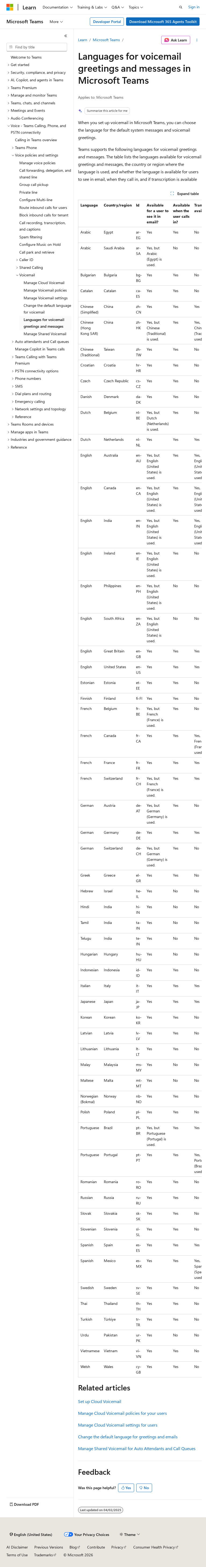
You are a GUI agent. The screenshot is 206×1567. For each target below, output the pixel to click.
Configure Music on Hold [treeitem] (40, 244)
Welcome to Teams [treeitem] (26, 57)
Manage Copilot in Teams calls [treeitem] (40, 348)
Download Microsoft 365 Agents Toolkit (163, 21)
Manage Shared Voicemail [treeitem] (45, 333)
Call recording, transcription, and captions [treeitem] (42, 226)
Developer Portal (107, 21)
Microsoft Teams (106, 39)
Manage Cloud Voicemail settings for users (117, 1425)
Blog (73, 1547)
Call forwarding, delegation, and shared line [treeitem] (45, 173)
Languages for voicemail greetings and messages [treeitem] (44, 323)
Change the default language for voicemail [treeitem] (47, 309)
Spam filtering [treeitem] (30, 236)
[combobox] (36, 47)
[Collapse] (65, 36)
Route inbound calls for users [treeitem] (43, 207)
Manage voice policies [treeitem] (37, 162)
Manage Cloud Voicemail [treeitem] (44, 282)
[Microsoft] (9, 7)
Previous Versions (48, 1547)
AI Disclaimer (17, 1547)
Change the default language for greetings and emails (128, 1436)
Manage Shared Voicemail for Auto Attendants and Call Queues (137, 1448)
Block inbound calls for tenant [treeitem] (43, 214)
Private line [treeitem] (28, 192)
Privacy (117, 1547)
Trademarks (43, 1554)
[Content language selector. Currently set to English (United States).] (31, 1534)
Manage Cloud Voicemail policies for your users (122, 1413)
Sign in (194, 6)
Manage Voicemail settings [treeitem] (46, 297)
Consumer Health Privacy (154, 1547)
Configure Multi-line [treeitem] (35, 199)
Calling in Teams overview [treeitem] (36, 139)
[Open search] (180, 7)
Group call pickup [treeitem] (33, 184)
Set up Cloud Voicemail (99, 1401)
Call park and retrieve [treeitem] (36, 252)
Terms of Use (17, 1554)
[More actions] (197, 40)
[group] (140, 788)
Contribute (96, 1547)
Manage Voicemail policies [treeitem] (45, 290)
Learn (82, 39)
